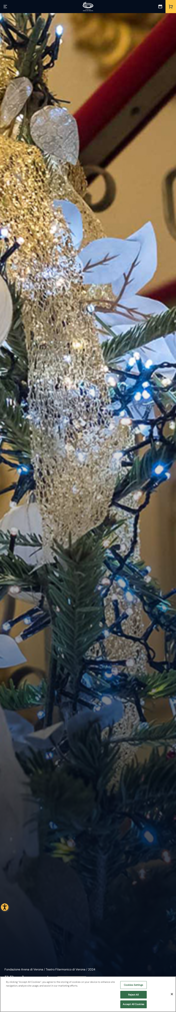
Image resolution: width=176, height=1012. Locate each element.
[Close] (172, 994)
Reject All (133, 994)
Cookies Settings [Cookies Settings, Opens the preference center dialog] (133, 985)
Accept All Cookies (133, 1004)
